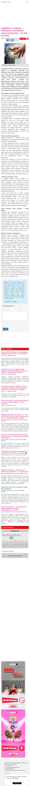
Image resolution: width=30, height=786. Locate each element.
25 (7, 544)
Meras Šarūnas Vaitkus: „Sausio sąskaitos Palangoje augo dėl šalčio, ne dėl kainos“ (14, 353)
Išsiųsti (5, 329)
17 (3, 542)
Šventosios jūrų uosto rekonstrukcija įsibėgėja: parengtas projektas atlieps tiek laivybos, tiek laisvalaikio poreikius (14, 370)
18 (7, 542)
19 (11, 542)
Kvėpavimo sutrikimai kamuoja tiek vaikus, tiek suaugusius (14, 487)
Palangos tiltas (6, 2)
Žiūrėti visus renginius (15, 556)
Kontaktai (7, 773)
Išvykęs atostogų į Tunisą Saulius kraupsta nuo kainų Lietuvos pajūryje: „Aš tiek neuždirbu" (14, 402)
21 (18, 542)
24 (3, 544)
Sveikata (3, 491)
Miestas (14, 355)
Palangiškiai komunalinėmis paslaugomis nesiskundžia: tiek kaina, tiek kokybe (14, 452)
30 (26, 544)
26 (11, 544)
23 (26, 542)
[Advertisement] (15, 15)
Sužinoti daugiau (14, 778)
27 (14, 544)
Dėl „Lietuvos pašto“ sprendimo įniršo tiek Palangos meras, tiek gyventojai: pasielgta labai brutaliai (14, 436)
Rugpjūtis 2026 (15, 531)
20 (14, 542)
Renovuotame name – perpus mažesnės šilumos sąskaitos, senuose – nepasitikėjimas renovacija (14, 508)
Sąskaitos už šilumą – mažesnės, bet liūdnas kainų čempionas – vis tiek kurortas (15, 470)
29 (22, 544)
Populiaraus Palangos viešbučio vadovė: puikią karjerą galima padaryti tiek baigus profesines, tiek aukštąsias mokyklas (14, 387)
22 (22, 542)
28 (18, 544)
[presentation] (12, 323)
